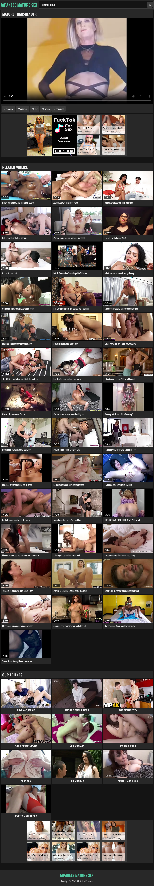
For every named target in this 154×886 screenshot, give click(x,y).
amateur (23, 109)
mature (10, 109)
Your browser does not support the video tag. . (77, 61)
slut (36, 109)
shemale (60, 109)
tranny (47, 109)
